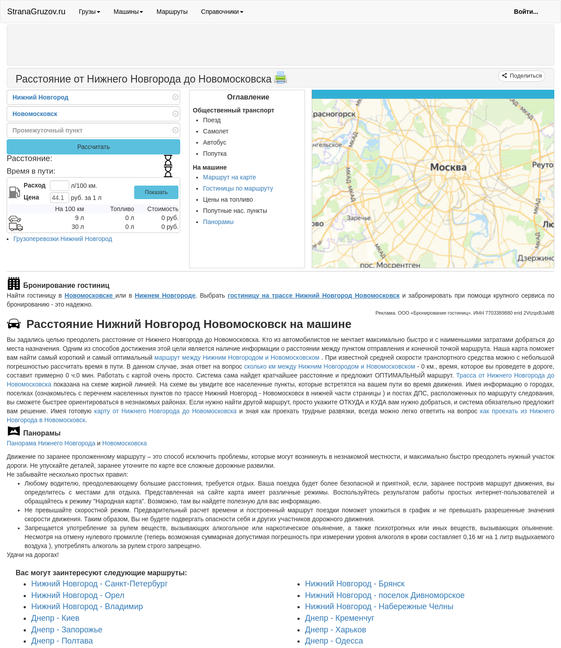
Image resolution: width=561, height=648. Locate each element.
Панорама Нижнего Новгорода (51, 443)
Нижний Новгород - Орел (77, 595)
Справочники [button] (222, 11)
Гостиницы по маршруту (238, 188)
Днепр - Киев (55, 618)
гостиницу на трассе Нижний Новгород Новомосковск (314, 295)
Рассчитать (93, 146)
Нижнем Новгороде (165, 295)
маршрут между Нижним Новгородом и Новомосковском (237, 357)
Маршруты (172, 11)
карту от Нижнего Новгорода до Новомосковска (165, 411)
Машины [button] (128, 11)
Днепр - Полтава (62, 640)
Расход (34, 185)
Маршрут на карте (229, 177)
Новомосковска (124, 443)
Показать (156, 192)
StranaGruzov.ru (36, 11)
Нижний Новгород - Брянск (354, 583)
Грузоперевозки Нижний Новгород (62, 238)
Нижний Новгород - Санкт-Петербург (99, 583)
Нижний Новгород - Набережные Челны (379, 606)
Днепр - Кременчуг (340, 618)
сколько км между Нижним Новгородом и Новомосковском (329, 366)
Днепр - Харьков (335, 629)
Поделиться (525, 75)
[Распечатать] (280, 80)
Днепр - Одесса (334, 640)
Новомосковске (90, 295)
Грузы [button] (89, 11)
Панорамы (218, 221)
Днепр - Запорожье (67, 629)
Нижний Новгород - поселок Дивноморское (385, 595)
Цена (31, 197)
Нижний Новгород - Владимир (87, 606)
